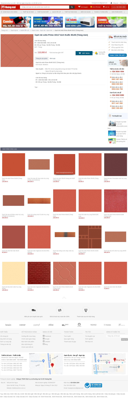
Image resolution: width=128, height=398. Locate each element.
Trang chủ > (5, 30)
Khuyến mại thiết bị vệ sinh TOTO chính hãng (121, 134)
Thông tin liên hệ (5, 344)
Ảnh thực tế (89, 341)
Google (46, 339)
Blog (45, 344)
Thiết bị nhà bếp (43, 12)
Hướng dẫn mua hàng (28, 336)
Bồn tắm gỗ (38, 394)
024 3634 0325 (22, 360)
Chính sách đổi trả (27, 347)
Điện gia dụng (86, 12)
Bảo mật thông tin (27, 344)
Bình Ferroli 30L (46, 396)
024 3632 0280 (76, 360)
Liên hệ (107, 7)
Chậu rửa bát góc (110, 394)
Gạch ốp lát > (15, 30)
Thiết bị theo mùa (71, 12)
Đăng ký (115, 3)
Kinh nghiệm (89, 339)
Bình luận (52, 58)
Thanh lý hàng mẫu (101, 12)
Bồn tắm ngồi (29, 394)
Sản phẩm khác (117, 12)
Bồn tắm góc (56, 394)
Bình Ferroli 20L (57, 396)
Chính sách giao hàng (28, 339)
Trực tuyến (67, 336)
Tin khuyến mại (90, 336)
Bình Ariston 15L (102, 396)
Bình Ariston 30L (79, 396)
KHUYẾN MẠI (96, 7)
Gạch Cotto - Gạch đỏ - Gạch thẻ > (43, 30)
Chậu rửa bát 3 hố (9, 396)
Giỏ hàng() (84, 7)
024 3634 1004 (11, 360)
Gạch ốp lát (56, 12)
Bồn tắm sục (47, 394)
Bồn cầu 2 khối (9, 394)
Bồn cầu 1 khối (19, 394)
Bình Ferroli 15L (68, 396)
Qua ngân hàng (69, 339)
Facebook (47, 336)
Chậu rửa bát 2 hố (22, 396)
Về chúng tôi (4, 336)
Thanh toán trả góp (70, 341)
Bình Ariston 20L (91, 396)
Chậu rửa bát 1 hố (34, 396)
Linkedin (46, 341)
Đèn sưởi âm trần (98, 394)
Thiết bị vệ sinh (28, 12)
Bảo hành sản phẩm (28, 341)
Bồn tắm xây (65, 394)
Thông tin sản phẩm (41, 58)
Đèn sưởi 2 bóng (86, 394)
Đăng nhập (123, 3)
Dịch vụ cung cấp (5, 341)
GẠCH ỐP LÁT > (26, 30)
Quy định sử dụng (6, 339)
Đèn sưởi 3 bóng (75, 394)
